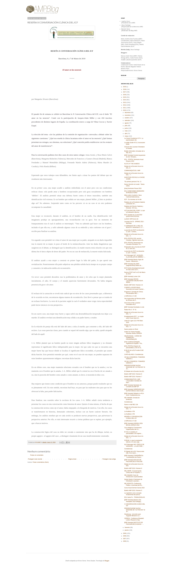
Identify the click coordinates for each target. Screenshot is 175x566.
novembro (128, 115)
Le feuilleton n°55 (129, 414)
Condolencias (128, 402)
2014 (124, 100)
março (127, 136)
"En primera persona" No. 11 (132, 181)
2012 (124, 105)
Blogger (107, 561)
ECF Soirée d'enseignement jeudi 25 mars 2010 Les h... (134, 268)
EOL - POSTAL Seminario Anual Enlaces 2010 (133, 160)
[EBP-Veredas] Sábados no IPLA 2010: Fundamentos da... (134, 394)
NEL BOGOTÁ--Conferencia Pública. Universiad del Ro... (133, 484)
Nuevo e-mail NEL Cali (131, 404)
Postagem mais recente (35, 459)
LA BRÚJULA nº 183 (130, 296)
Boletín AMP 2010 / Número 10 (133, 285)
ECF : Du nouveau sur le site (132, 199)
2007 (124, 538)
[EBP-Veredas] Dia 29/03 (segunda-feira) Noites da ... (133, 264)
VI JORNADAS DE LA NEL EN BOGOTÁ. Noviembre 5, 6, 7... (134, 226)
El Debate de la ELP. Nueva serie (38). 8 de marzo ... (134, 452)
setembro (128, 120)
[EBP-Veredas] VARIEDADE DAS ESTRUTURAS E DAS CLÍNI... (134, 390)
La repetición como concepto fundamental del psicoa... (132, 493)
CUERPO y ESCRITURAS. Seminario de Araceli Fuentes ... (134, 288)
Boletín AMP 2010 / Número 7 (133, 376)
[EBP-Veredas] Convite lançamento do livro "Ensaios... (134, 156)
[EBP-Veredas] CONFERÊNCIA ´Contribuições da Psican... (133, 456)
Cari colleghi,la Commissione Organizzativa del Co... (133, 428)
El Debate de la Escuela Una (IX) (134, 371)
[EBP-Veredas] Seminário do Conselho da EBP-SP (132, 385)
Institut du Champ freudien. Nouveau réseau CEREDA (133, 332)
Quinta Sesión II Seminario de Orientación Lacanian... (133, 480)
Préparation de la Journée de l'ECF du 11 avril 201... (134, 247)
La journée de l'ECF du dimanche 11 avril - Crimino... (134, 230)
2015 (124, 97)
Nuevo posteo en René (131, 329)
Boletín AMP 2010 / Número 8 (133, 374)
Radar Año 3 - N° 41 (130, 309)
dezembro (128, 112)
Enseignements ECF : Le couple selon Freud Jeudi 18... (134, 317)
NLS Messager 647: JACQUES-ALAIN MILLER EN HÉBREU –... (135, 256)
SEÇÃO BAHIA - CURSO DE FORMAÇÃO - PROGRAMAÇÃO (133, 337)
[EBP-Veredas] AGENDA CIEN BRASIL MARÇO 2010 (133, 424)
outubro (127, 118)
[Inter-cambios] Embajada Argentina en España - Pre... (133, 342)
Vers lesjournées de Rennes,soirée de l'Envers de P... (134, 299)
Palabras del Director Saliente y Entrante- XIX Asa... (133, 207)
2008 (124, 536)
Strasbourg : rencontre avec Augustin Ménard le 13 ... (132, 514)
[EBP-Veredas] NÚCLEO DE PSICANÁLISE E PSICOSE (133, 460)
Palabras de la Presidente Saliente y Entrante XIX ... (134, 202)
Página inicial (72, 459)
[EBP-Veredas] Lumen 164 (132, 276)
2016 (124, 94)
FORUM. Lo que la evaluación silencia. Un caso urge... (133, 441)
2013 (124, 102)
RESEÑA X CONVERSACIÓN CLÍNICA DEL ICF (133, 417)
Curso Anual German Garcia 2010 (134, 488)
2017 (124, 92)
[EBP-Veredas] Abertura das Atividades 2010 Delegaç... (133, 500)
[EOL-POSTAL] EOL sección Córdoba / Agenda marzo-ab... (134, 239)
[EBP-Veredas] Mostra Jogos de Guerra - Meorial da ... (133, 260)
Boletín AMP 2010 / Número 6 (133, 468)
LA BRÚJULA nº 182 (130, 421)
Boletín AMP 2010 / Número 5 (133, 490)
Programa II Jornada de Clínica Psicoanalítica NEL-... (133, 292)
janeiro (127, 530)
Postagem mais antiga (109, 459)
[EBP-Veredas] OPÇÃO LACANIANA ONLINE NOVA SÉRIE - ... (133, 280)
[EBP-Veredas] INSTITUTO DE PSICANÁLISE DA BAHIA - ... (134, 523)
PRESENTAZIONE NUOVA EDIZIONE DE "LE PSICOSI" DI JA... (134, 367)
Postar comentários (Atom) (41, 462)
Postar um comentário (36, 455)
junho (126, 128)
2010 (124, 110)
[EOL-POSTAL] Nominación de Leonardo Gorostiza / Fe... (133, 243)
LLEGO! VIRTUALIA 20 (131, 219)
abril (126, 133)
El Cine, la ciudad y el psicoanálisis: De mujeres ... (133, 432)
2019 (124, 86)
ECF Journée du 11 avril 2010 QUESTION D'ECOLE (133, 215)
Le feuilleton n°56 (129, 411)
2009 (124, 533)
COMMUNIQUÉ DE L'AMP (132, 170)
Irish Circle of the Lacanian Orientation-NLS (132, 303)
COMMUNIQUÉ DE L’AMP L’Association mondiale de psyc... (133, 380)
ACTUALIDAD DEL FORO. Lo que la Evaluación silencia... (134, 211)
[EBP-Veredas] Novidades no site (134, 307)
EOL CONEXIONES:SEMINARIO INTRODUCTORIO (134, 191)
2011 (124, 108)
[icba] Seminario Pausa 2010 (132, 188)
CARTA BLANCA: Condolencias (133, 354)
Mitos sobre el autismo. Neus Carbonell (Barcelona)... (133, 196)
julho (126, 125)
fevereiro (127, 527)
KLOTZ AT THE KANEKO (132, 163)
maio (126, 131)
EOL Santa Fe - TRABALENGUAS (134, 497)
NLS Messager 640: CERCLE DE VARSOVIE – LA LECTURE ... (134, 445)
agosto (127, 123)
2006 (124, 541)
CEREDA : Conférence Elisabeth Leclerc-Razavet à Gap (134, 519)
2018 (124, 89)
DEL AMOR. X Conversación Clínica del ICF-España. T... (133, 471)
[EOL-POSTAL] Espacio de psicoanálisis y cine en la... (133, 346)
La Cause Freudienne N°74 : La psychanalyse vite (133, 139)
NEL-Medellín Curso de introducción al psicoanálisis (133, 475)
